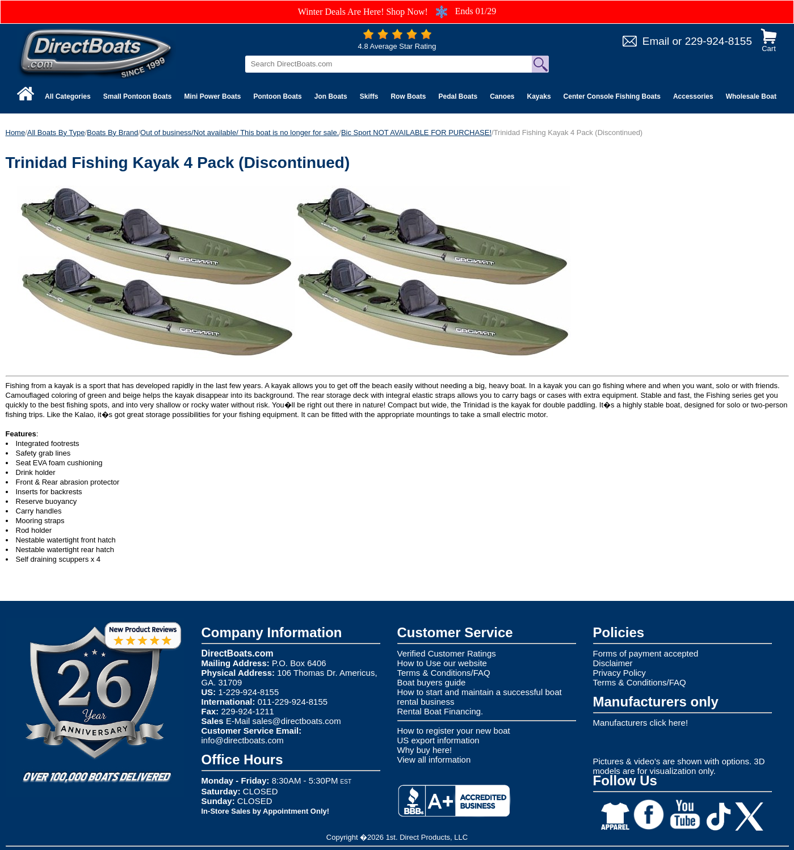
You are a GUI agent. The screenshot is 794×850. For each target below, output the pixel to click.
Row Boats (408, 96)
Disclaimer (613, 663)
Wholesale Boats (753, 96)
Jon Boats (330, 96)
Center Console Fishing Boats (612, 96)
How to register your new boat (453, 730)
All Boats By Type (56, 132)
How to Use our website (442, 663)
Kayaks (539, 96)
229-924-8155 (718, 41)
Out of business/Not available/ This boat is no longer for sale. (239, 132)
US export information (438, 740)
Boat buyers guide (431, 682)
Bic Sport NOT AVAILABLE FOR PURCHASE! (416, 132)
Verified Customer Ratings (446, 653)
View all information (434, 759)
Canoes (502, 96)
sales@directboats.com (297, 721)
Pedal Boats (457, 96)
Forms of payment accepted (646, 653)
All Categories (68, 96)
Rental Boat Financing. (440, 711)
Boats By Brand (112, 132)
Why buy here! (424, 750)
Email (656, 41)
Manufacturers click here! (640, 722)
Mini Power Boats (212, 96)
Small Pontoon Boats (137, 96)
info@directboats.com (242, 740)
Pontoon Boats (277, 96)
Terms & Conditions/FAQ (443, 673)
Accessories (693, 96)
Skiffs (369, 96)
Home (16, 132)
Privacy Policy (619, 673)
